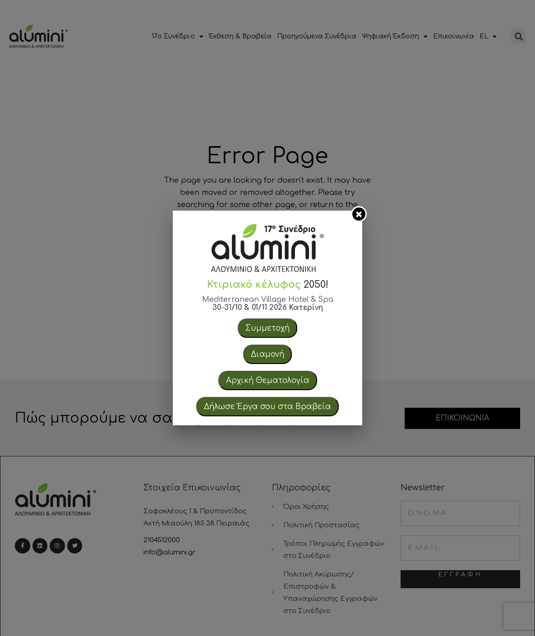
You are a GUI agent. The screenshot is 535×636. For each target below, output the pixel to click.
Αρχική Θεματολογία (267, 380)
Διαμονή (267, 354)
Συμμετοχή (267, 328)
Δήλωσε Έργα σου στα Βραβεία (267, 406)
